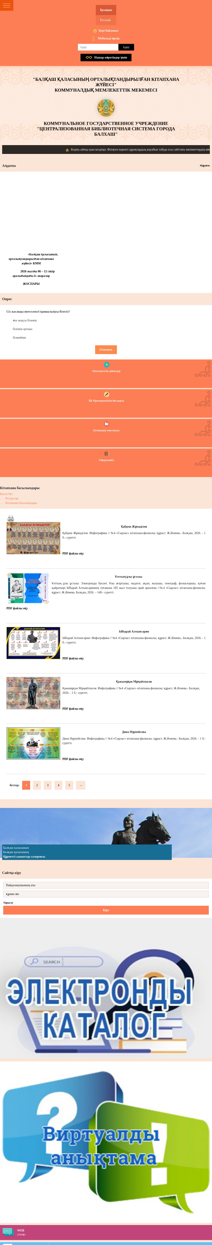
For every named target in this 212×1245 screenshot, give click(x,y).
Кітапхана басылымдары (21, 503)
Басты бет (6, 494)
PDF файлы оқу (73, 553)
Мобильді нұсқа (108, 38)
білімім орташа (22, 329)
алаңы (114, 1232)
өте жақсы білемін (25, 320)
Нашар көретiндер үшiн (110, 57)
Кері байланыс (109, 30)
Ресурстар (11, 498)
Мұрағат (205, 165)
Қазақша (106, 10)
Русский (105, 20)
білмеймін (19, 337)
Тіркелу (8, 902)
